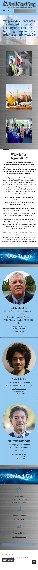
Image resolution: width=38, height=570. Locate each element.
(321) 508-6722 (20, 329)
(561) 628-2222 (20, 456)
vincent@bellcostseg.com (19, 454)
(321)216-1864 (20, 391)
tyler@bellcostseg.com (19, 389)
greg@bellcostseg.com (19, 327)
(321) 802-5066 (20, 331)
